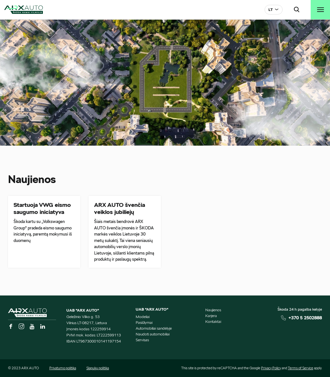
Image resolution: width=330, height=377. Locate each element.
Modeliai (143, 316)
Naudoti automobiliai (153, 334)
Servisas (142, 339)
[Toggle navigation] (320, 9)
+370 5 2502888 (305, 318)
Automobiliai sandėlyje (154, 328)
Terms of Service (300, 368)
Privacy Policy (271, 368)
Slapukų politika (97, 368)
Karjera (211, 315)
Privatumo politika (62, 368)
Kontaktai (213, 321)
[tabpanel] (165, 83)
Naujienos (213, 309)
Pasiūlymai (144, 322)
